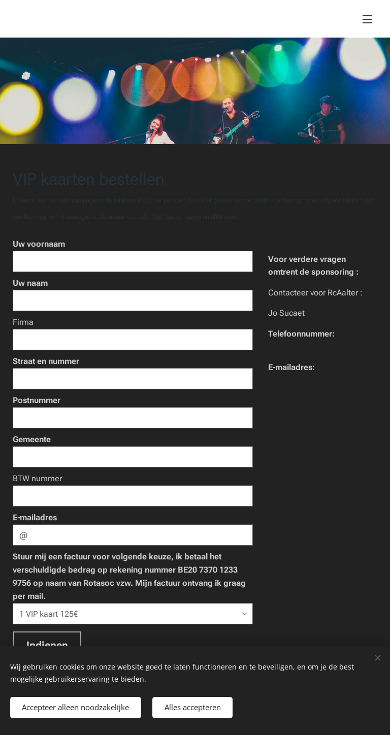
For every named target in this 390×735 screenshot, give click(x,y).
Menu (367, 19)
